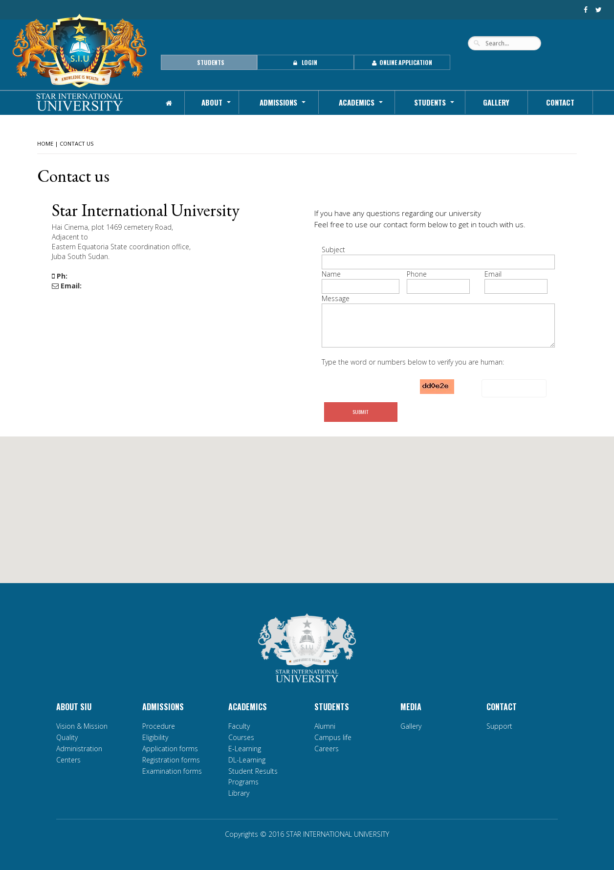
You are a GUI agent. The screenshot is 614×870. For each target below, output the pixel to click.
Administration (79, 748)
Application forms (170, 748)
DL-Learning (246, 759)
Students (430, 102)
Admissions (278, 102)
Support (499, 726)
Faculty (239, 726)
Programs (243, 781)
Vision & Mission (82, 726)
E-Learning (244, 748)
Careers (326, 748)
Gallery (496, 102)
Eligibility (155, 737)
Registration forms (171, 759)
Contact (560, 102)
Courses (241, 737)
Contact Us (77, 143)
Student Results (253, 771)
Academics (356, 102)
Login (305, 62)
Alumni (324, 726)
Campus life (332, 737)
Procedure (158, 726)
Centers (68, 759)
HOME (45, 143)
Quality (67, 737)
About (211, 102)
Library (238, 793)
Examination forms (172, 771)
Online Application (402, 62)
